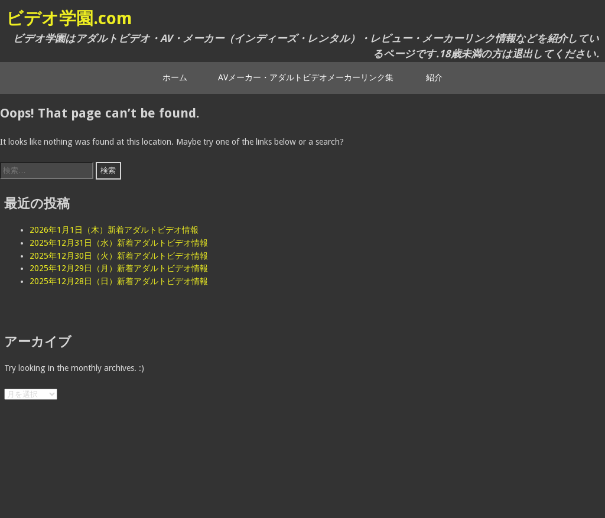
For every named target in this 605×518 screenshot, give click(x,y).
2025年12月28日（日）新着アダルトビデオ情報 (119, 281)
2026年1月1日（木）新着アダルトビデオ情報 (114, 229)
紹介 (434, 77)
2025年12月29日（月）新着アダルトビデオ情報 (119, 268)
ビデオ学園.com (69, 18)
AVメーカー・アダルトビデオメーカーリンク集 (305, 77)
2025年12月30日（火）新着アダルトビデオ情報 (119, 255)
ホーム (174, 77)
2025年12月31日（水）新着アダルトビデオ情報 (119, 242)
